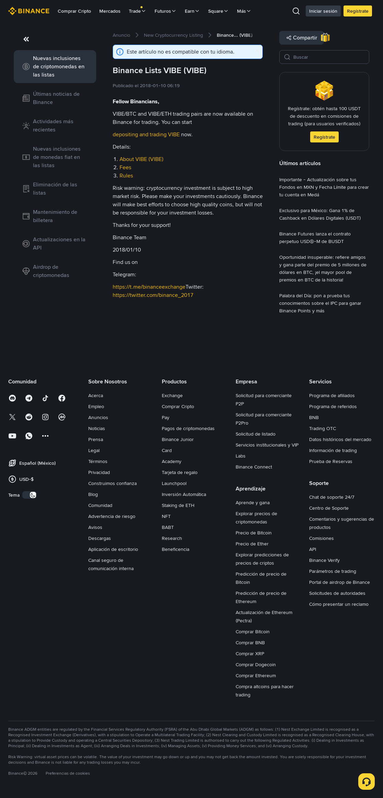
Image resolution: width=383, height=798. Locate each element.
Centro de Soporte (329, 508)
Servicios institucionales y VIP (267, 445)
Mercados (110, 11)
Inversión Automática (184, 494)
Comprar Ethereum (256, 675)
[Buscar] (329, 57)
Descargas (99, 538)
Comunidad (100, 505)
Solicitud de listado (255, 434)
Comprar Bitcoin (253, 631)
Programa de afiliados (332, 395)
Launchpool (174, 483)
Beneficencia (175, 549)
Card (167, 450)
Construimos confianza (112, 483)
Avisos (95, 527)
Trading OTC (322, 428)
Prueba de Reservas (330, 461)
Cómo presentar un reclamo (339, 604)
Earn (192, 11)
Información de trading (333, 450)
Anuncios (98, 417)
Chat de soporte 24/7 (331, 497)
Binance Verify (324, 560)
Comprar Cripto (74, 11)
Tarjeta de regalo (180, 472)
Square (218, 11)
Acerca (95, 395)
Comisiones (321, 538)
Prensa (95, 439)
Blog (93, 494)
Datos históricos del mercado (340, 439)
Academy (171, 461)
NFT (166, 516)
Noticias (96, 428)
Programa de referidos (333, 406)
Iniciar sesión (323, 11)
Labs (241, 456)
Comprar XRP (250, 653)
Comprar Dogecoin (256, 664)
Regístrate (358, 11)
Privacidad (99, 472)
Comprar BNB (250, 642)
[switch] (29, 495)
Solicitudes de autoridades (337, 593)
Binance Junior (178, 439)
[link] (55, 66)
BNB (314, 417)
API (312, 549)
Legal (94, 450)
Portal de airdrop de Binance (339, 582)
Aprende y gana (253, 502)
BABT (168, 527)
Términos (98, 461)
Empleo (96, 406)
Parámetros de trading (332, 571)
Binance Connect (254, 467)
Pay (165, 417)
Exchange (172, 395)
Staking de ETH (178, 505)
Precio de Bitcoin (254, 533)
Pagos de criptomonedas (188, 428)
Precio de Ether (252, 544)
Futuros (166, 11)
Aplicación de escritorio (113, 549)
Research (172, 538)
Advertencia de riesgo (111, 516)
